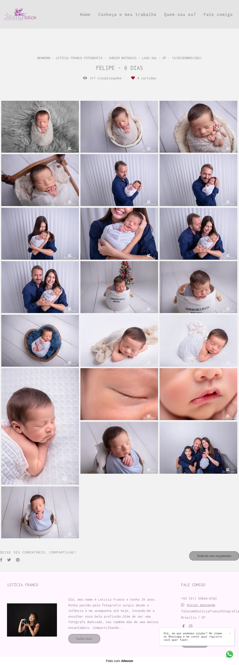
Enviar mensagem (201, 605)
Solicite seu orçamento (214, 556)
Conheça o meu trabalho (127, 14)
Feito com (119, 661)
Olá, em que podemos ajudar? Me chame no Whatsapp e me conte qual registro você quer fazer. (193, 637)
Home (85, 14)
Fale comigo (218, 14)
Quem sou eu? (180, 14)
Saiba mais (84, 639)
